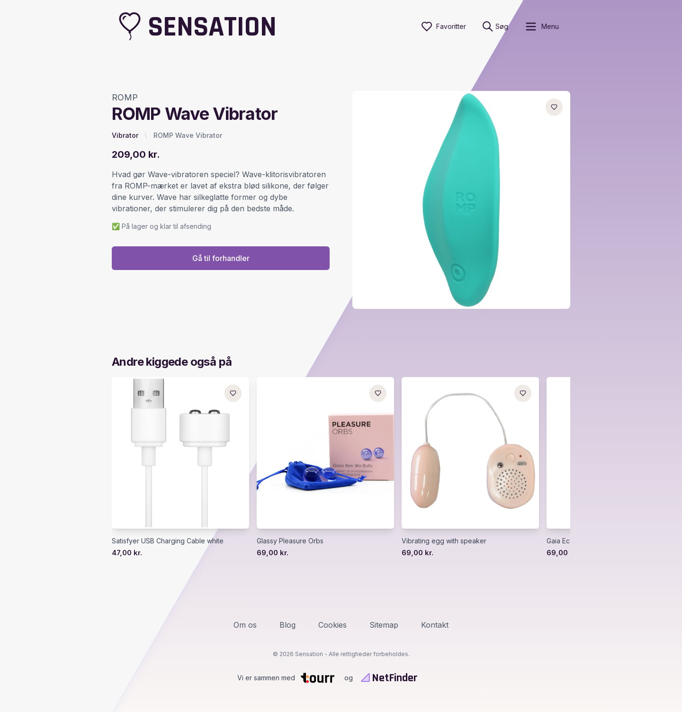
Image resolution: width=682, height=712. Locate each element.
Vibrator (125, 135)
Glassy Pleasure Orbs (290, 541)
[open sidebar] (541, 26)
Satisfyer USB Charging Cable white (168, 541)
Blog (287, 625)
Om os (245, 625)
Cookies (332, 625)
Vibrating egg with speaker (444, 541)
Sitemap (383, 625)
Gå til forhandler (221, 258)
